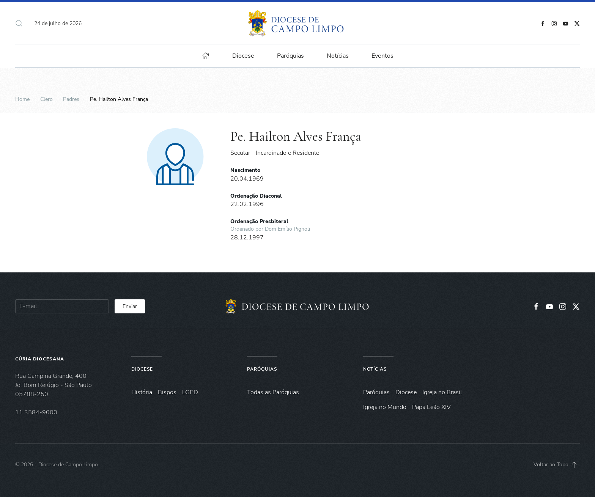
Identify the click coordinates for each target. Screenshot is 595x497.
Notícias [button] (338, 56)
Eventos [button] (382, 56)
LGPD (190, 392)
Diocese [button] (243, 56)
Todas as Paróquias (273, 392)
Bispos (167, 392)
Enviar (130, 306)
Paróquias (290, 56)
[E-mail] (62, 306)
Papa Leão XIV (431, 407)
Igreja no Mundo (384, 407)
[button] (19, 23)
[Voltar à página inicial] (298, 23)
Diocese (142, 369)
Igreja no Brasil (442, 392)
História (141, 392)
